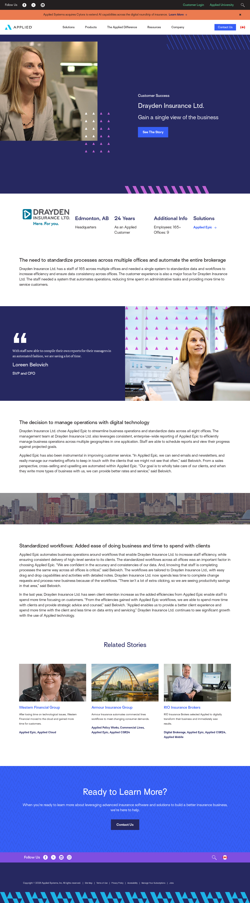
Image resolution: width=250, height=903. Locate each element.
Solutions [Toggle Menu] (69, 27)
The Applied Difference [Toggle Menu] (122, 27)
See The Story (153, 132)
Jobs (179, 885)
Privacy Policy (120, 885)
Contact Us (225, 27)
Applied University (222, 5)
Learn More (179, 14)
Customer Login (193, 5)
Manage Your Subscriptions (160, 885)
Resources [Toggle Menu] (154, 27)
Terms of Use (103, 885)
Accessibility (137, 885)
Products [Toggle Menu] (91, 27)
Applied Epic (207, 227)
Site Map (89, 885)
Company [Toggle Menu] (177, 27)
